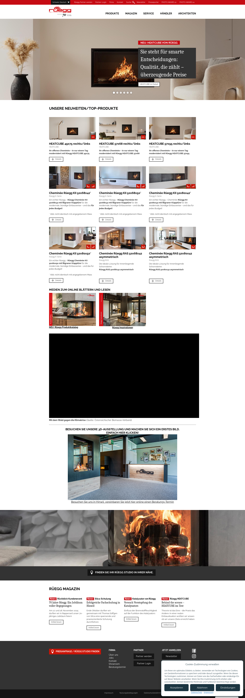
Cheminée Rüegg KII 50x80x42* (170, 193)
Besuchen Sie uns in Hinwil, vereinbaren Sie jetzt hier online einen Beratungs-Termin (122, 501)
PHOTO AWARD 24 (187, 2)
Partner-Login (100, 2)
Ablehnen (202, 687)
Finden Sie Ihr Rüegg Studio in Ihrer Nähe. (121, 573)
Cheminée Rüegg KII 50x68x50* (120, 193)
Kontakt (120, 2)
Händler (166, 13)
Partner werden (144, 656)
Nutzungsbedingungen (129, 693)
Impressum (108, 693)
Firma (111, 2)
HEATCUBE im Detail (149, 84)
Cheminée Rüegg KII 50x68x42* (70, 193)
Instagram (194, 656)
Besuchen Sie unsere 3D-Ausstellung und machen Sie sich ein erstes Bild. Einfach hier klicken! (122, 431)
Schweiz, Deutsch (59, 2)
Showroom (114, 664)
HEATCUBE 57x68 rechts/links (119, 143)
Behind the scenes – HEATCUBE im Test (173, 604)
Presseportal (153, 2)
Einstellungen (227, 687)
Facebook (194, 651)
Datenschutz (196, 692)
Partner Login (144, 663)
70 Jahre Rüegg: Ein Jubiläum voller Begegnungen (65, 604)
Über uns (113, 655)
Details (56, 159)
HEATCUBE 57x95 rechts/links (169, 143)
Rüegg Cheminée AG (64, 11)
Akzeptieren (176, 687)
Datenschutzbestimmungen (155, 693)
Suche (128, 2)
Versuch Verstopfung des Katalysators (138, 604)
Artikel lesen (56, 622)
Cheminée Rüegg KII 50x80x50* (70, 253)
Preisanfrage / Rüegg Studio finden (75, 652)
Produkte (112, 13)
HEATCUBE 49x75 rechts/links (69, 143)
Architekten (187, 13)
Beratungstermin (117, 667)
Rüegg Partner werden (83, 2)
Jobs (111, 658)
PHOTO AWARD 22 (169, 2)
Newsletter (141, 2)
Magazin (131, 13)
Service (148, 13)
